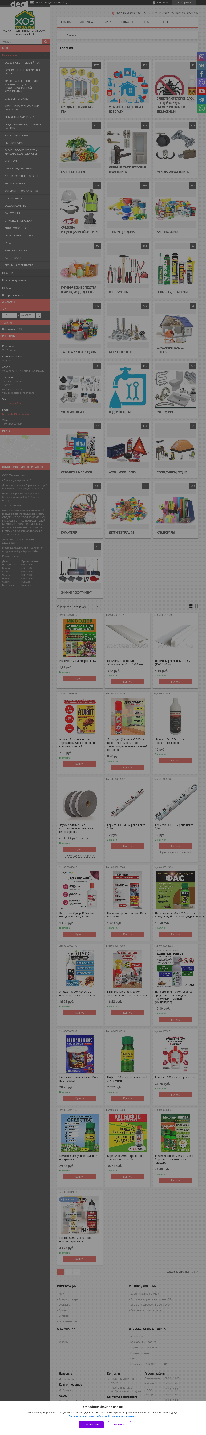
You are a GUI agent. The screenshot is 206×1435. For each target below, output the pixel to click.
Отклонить (119, 1424)
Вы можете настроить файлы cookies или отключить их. (102, 1416)
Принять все (91, 1424)
